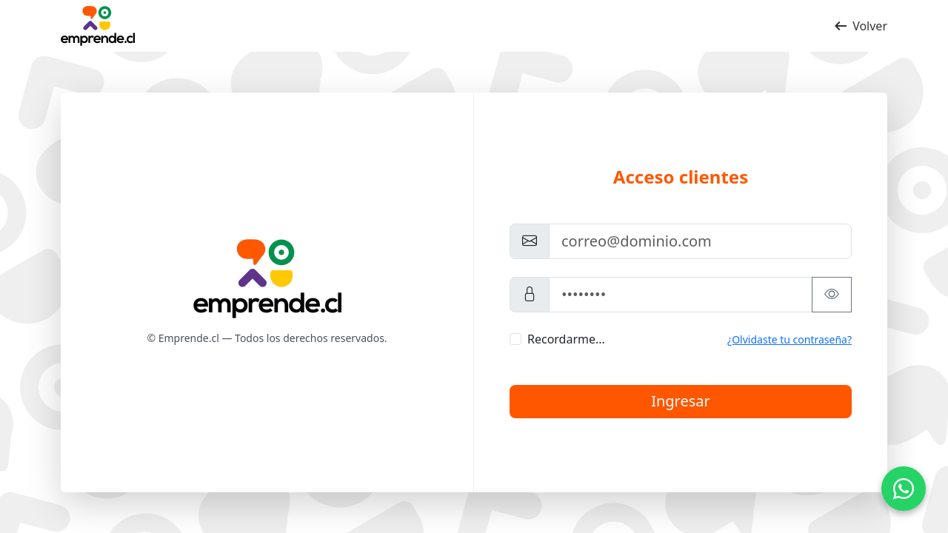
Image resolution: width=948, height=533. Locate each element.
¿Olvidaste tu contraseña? (789, 339)
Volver (859, 26)
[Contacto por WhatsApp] (903, 488)
